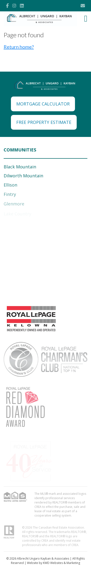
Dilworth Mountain (23, 176)
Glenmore (14, 205)
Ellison (10, 185)
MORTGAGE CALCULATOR (43, 104)
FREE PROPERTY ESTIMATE (43, 122)
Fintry (10, 195)
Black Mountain (20, 167)
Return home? (19, 47)
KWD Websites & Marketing (61, 563)
